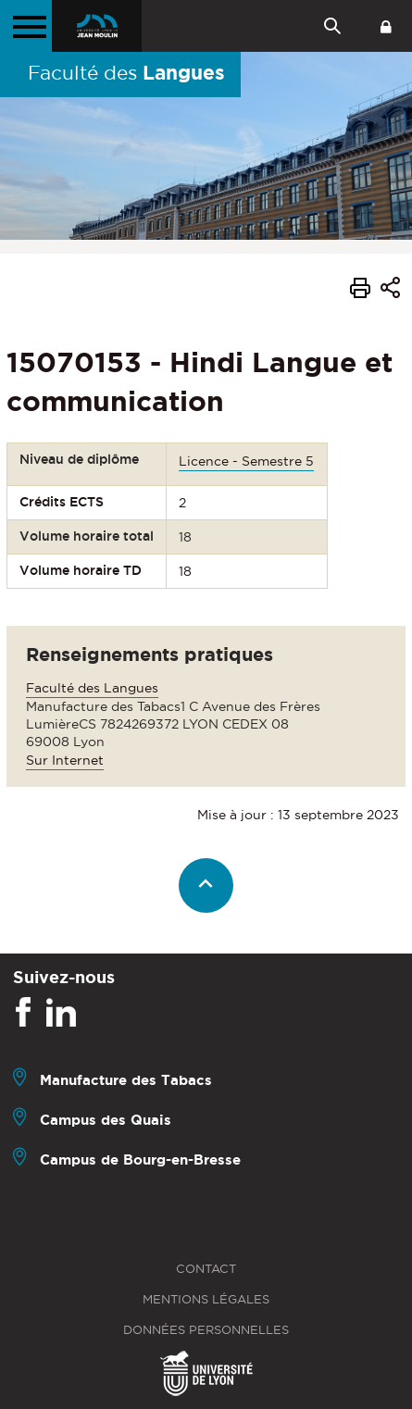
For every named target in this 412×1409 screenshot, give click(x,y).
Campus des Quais (105, 1120)
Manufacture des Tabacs (126, 1080)
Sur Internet (65, 760)
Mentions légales (206, 1299)
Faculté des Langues (92, 687)
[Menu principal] (26, 26)
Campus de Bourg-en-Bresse (140, 1159)
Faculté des (126, 72)
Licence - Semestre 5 (246, 461)
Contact (206, 1269)
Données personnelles (206, 1330)
